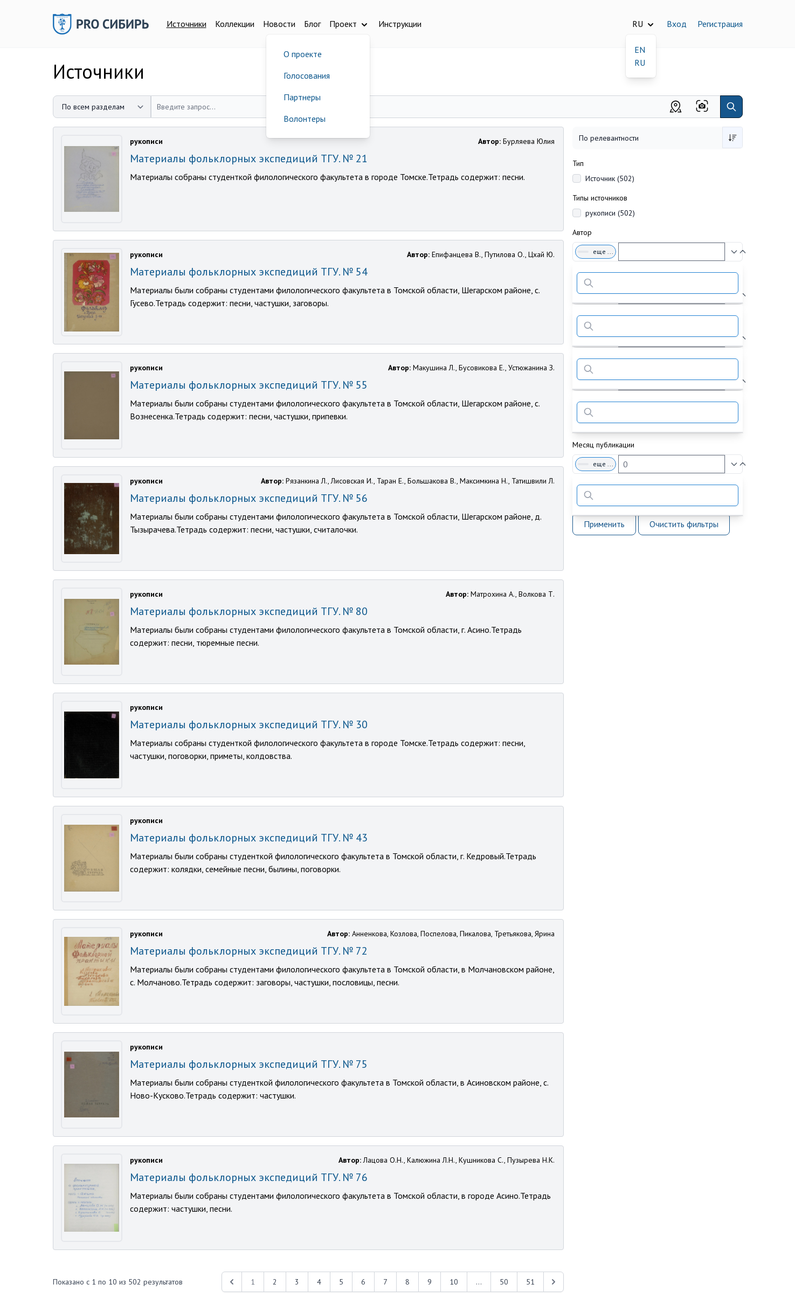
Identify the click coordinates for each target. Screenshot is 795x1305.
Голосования (307, 75)
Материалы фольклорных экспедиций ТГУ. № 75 (249, 1064)
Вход (677, 23)
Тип (578, 163)
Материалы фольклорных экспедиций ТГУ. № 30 (249, 724)
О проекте (303, 54)
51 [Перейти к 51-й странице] (530, 1282)
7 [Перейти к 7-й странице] (385, 1282)
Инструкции (399, 23)
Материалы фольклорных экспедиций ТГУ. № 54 (249, 272)
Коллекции (234, 23)
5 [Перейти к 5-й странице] (341, 1282)
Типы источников (599, 198)
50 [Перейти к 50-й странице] (504, 1282)
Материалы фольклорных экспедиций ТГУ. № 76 (249, 1177)
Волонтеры (305, 118)
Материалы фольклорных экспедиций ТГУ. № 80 (249, 611)
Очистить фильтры (683, 524)
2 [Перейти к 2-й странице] (275, 1282)
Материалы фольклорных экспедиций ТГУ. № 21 (249, 158)
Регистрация (720, 23)
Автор (582, 232)
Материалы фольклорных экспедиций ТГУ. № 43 (249, 838)
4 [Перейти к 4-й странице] (319, 1282)
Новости (279, 23)
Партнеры (302, 97)
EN (639, 49)
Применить (604, 524)
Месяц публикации (603, 445)
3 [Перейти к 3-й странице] (297, 1282)
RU (639, 62)
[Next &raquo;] (553, 1282)
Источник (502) (609, 178)
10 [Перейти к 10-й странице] (454, 1282)
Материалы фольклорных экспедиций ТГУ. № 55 (249, 385)
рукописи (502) (610, 213)
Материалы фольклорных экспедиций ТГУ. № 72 (249, 951)
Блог (312, 23)
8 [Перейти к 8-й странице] (407, 1282)
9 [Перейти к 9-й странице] (429, 1282)
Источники (186, 23)
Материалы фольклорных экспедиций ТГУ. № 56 (249, 498)
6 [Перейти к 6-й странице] (363, 1282)
